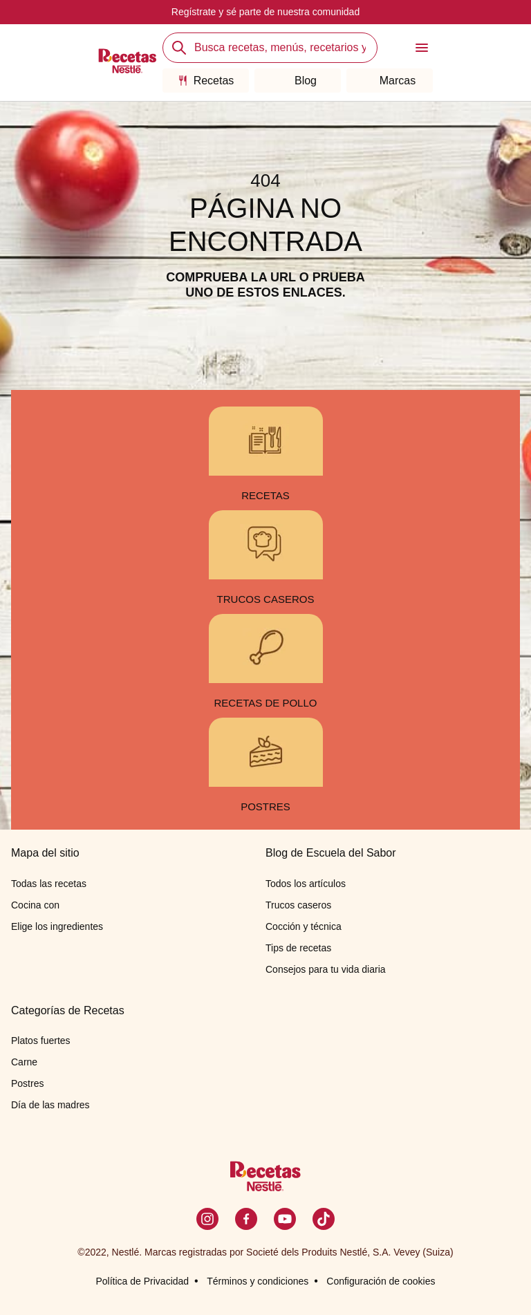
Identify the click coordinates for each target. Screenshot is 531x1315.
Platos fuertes (41, 1040)
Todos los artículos (306, 883)
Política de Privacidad (142, 1281)
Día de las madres (50, 1104)
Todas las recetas (48, 883)
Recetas (206, 80)
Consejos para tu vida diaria (326, 969)
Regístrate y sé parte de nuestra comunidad (265, 11)
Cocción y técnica (304, 926)
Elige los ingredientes (57, 926)
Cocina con (35, 905)
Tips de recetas (298, 947)
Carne (24, 1061)
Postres (27, 1083)
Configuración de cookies (380, 1281)
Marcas (390, 80)
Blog (298, 80)
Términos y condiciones (257, 1281)
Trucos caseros (298, 905)
